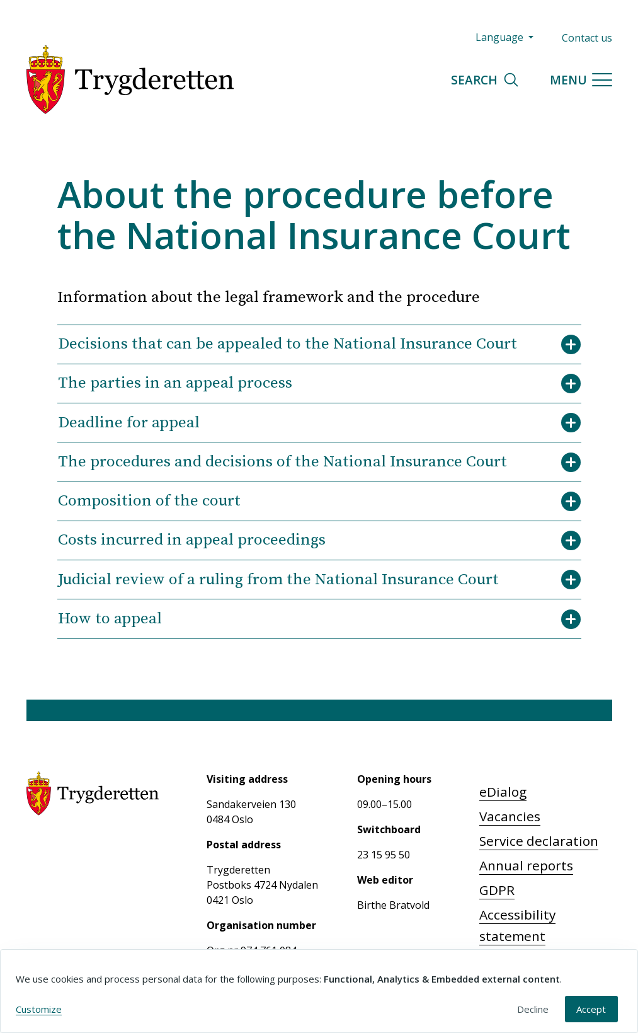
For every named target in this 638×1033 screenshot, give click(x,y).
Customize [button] (39, 1009)
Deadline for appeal (319, 423)
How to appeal (319, 619)
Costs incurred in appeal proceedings (319, 540)
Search (485, 79)
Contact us (587, 38)
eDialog (503, 791)
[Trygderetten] (130, 79)
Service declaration (538, 841)
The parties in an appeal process (319, 383)
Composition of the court (319, 501)
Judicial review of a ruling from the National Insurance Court (319, 580)
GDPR (497, 890)
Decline (533, 1009)
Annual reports (526, 865)
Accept (591, 1009)
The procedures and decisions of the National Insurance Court (319, 462)
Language (501, 37)
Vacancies (509, 816)
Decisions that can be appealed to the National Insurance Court (319, 344)
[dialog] (319, 991)
